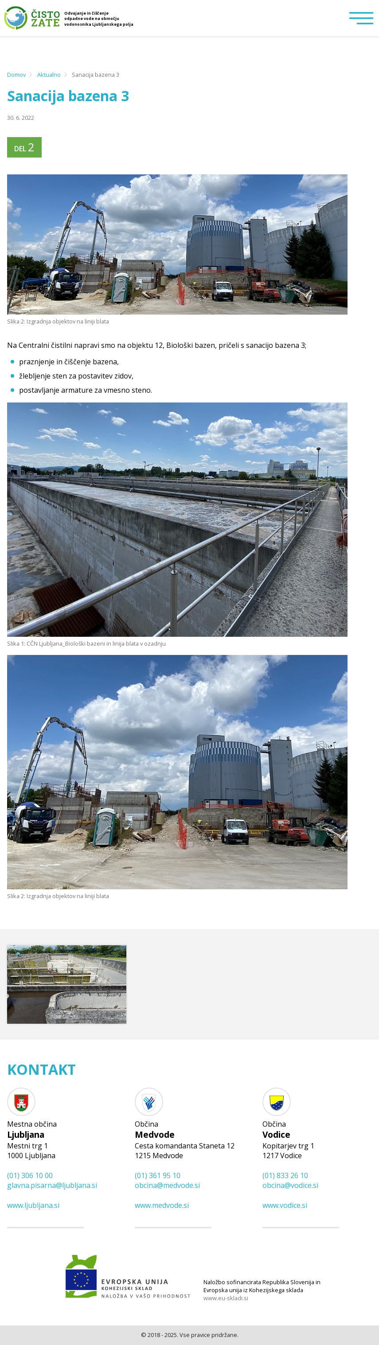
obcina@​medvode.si (167, 1185)
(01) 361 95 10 (157, 1175)
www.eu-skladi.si (225, 1298)
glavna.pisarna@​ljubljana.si (52, 1185)
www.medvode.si (162, 1205)
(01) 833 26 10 (285, 1175)
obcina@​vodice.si (290, 1185)
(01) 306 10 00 (30, 1175)
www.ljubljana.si (33, 1205)
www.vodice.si (284, 1205)
